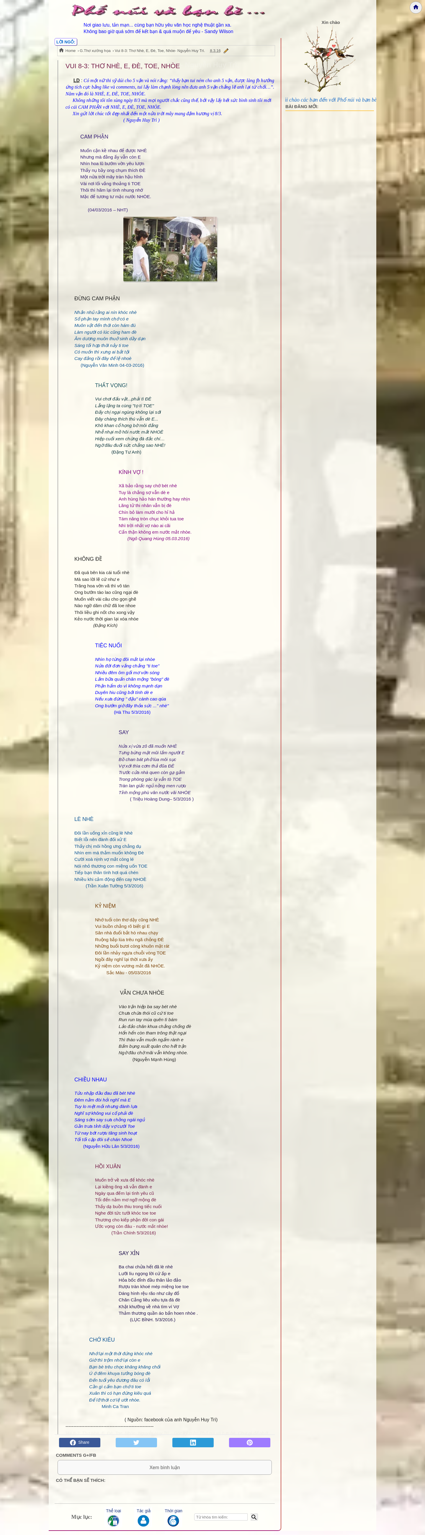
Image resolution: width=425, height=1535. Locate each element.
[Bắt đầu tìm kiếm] (254, 1521)
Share (79, 1443)
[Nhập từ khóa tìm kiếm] (221, 1521)
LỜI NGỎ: (65, 42)
